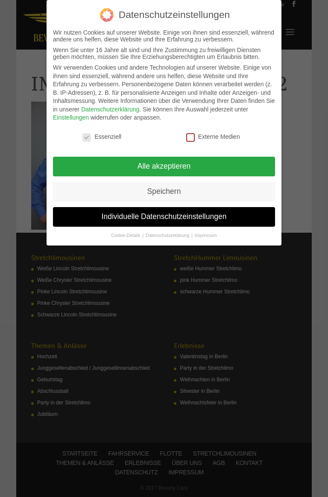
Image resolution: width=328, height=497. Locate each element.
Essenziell (101, 136)
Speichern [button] (164, 191)
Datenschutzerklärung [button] (168, 235)
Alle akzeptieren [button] (164, 166)
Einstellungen (71, 117)
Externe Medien (213, 136)
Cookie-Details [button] (126, 235)
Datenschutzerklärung (110, 109)
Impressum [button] (206, 235)
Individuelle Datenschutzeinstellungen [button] (164, 216)
